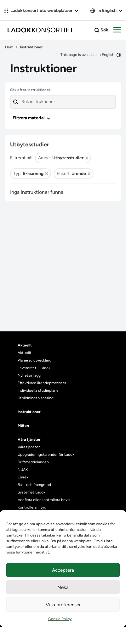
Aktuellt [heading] (25, 345)
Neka (63, 587)
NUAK (23, 469)
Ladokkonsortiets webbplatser (41, 10)
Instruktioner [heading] (29, 412)
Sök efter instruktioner (30, 90)
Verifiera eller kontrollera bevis (44, 500)
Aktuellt (25, 353)
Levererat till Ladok (34, 368)
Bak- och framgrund (34, 485)
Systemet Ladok (31, 492)
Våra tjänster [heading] (29, 439)
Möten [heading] (23, 425)
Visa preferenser (63, 605)
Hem (9, 47)
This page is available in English (90, 54)
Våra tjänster (29, 447)
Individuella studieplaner (39, 390)
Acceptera (63, 570)
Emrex (23, 477)
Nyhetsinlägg (29, 375)
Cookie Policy (60, 619)
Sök (101, 30)
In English (106, 10)
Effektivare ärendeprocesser (42, 383)
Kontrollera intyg (32, 507)
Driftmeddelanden (33, 462)
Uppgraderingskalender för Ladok (46, 454)
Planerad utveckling (34, 360)
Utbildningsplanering (36, 398)
